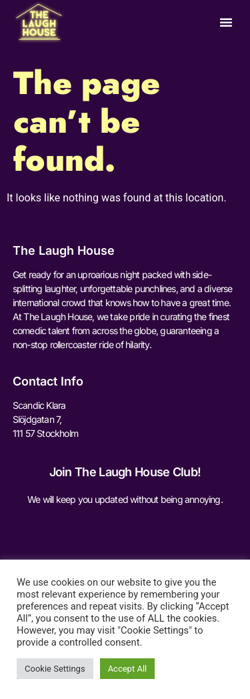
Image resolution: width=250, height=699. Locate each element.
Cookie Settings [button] (55, 669)
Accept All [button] (127, 669)
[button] (226, 22)
